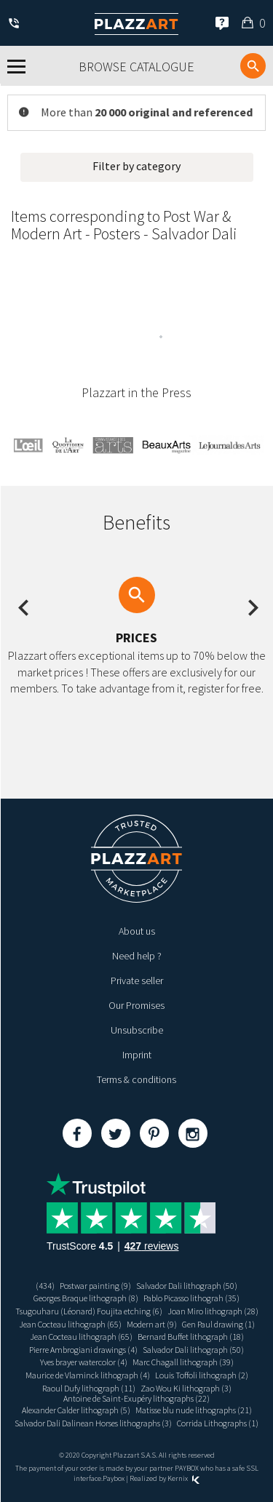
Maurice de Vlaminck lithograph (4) (87, 1375)
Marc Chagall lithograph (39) (183, 1362)
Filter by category (136, 166)
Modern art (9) (152, 1324)
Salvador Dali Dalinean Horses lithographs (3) (93, 1423)
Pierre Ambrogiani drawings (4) (83, 1349)
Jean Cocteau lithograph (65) (70, 1324)
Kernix (183, 1478)
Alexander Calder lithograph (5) (76, 1410)
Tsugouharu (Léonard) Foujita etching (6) (88, 1311)
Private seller (137, 980)
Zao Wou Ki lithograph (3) (186, 1388)
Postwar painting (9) (95, 1285)
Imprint (136, 1054)
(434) (45, 1285)
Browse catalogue (136, 66)
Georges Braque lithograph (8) (85, 1298)
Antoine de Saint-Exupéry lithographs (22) (136, 1398)
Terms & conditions (136, 1079)
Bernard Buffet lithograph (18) (191, 1336)
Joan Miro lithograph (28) (212, 1311)
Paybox (113, 1478)
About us (137, 931)
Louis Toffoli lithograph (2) (201, 1375)
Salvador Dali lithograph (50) (186, 1285)
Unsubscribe (137, 1029)
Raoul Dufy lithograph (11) (88, 1388)
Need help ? (137, 955)
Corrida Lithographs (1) (217, 1423)
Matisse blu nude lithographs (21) (193, 1410)
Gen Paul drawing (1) (218, 1324)
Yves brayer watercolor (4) (83, 1362)
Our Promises (136, 1005)
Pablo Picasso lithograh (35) (191, 1298)
